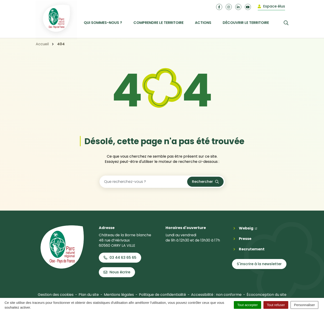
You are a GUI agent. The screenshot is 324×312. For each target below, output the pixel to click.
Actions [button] (203, 22)
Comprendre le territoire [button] (158, 22)
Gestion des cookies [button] (56, 294)
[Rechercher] (281, 22)
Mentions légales (119, 294)
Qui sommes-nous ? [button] (103, 22)
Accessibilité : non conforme (216, 294)
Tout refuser (276, 305)
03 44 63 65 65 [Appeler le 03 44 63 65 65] (120, 257)
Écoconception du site (266, 294)
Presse (245, 238)
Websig (248, 228)
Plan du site (89, 294)
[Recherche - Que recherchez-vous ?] (143, 182)
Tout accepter (247, 305)
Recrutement (252, 249)
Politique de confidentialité (162, 294)
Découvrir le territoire (246, 22)
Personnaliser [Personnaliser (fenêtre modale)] (304, 305)
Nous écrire (117, 272)
